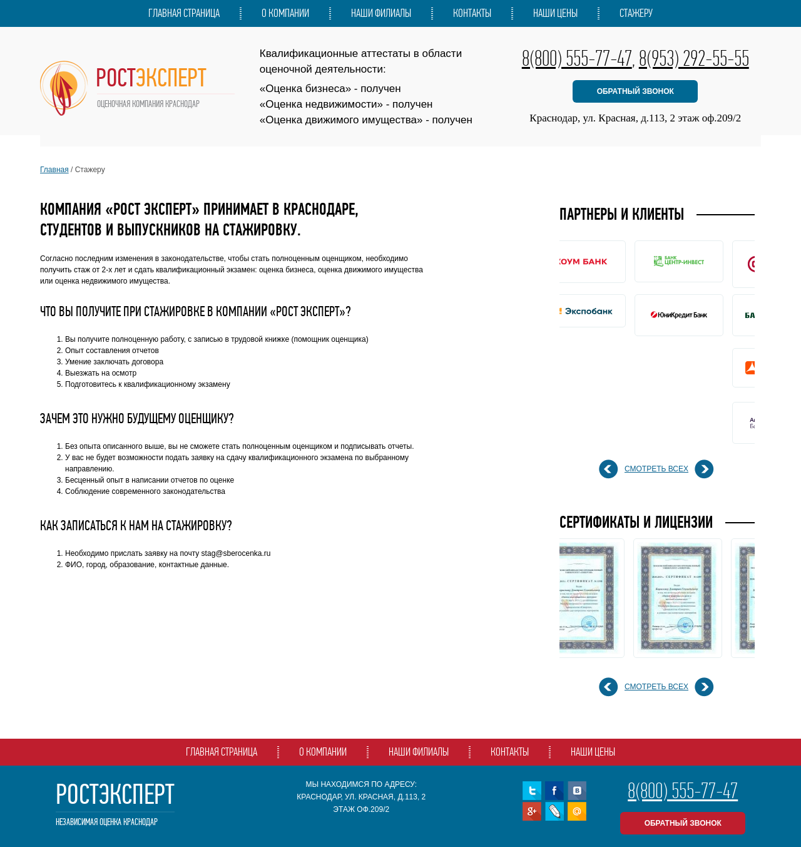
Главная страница (184, 13)
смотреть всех (656, 469)
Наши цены (555, 13)
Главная (54, 169)
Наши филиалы (381, 13)
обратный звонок (635, 91)
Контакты (472, 13)
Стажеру (636, 13)
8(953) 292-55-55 (694, 58)
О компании (285, 13)
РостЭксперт (115, 804)
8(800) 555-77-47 (577, 58)
